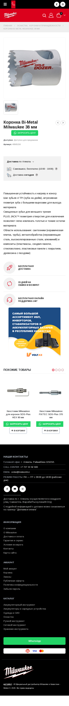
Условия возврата (13, 544)
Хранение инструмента (15, 629)
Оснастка (8, 617)
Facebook (7, 489)
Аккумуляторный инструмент (19, 604)
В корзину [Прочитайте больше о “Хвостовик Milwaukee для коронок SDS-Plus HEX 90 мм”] (19, 431)
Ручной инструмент (14, 621)
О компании (9, 528)
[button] (6, 4)
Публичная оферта (13, 580)
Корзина (7, 572)
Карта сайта (9, 552)
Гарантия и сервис (13, 540)
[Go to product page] (18, 392)
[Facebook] (56, 4)
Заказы (7, 576)
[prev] (57, 122)
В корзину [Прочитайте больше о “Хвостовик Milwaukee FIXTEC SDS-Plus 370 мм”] (52, 431)
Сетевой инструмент (14, 625)
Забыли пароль (11, 589)
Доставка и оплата (26, 509)
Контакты (8, 548)
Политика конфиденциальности (20, 584)
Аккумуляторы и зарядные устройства (24, 608)
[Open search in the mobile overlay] (44, 15)
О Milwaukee (10, 532)
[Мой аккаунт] (51, 15)
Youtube (15, 489)
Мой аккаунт (10, 568)
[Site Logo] (10, 15)
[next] (63, 122)
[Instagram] (62, 4)
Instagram (22, 489)
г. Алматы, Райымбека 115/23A (37, 462)
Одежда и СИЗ (11, 613)
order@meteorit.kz (20, 472)
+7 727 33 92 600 (29, 467)
